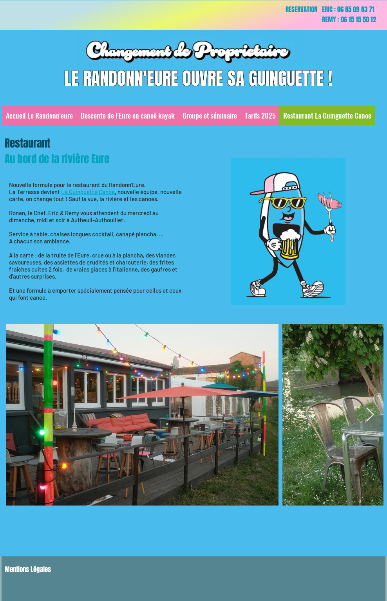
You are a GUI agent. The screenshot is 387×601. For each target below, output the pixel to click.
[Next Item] (369, 415)
